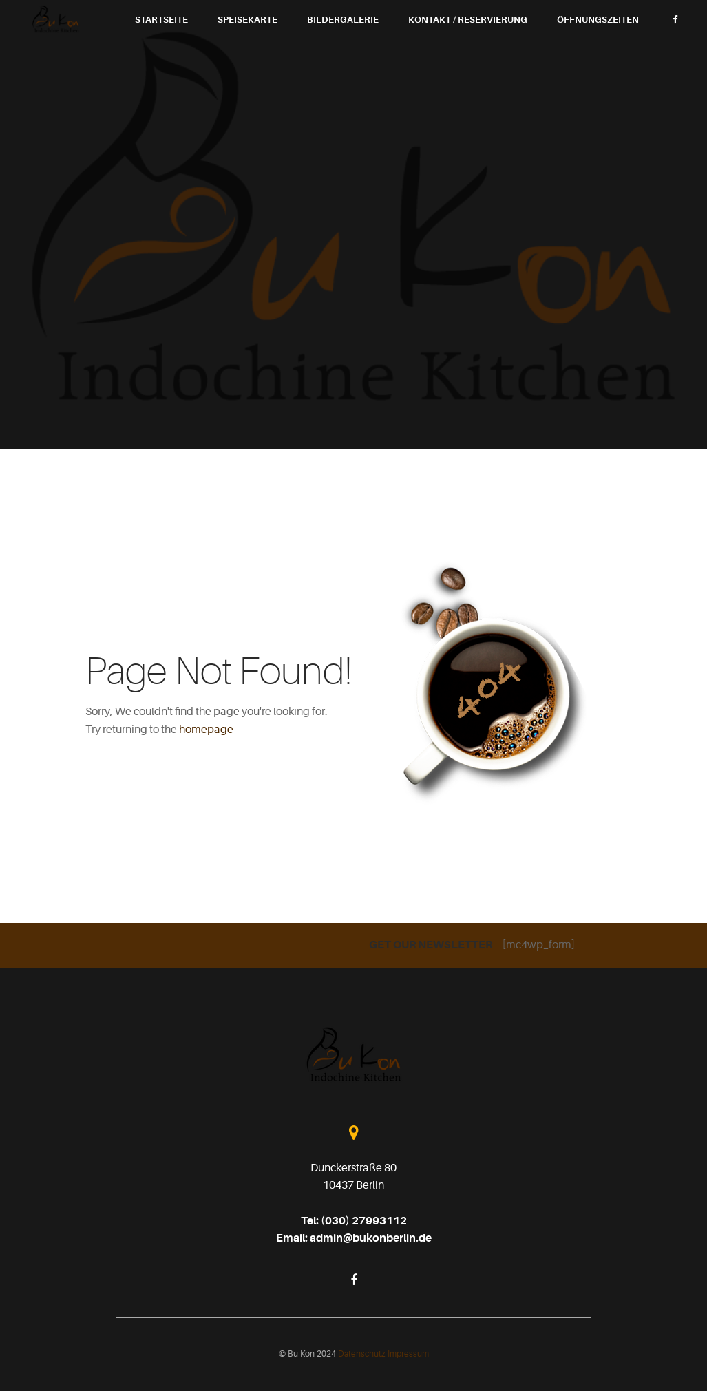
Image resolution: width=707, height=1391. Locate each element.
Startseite (186, 41)
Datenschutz (363, 1354)
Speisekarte (272, 41)
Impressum (408, 1354)
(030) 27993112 (364, 1221)
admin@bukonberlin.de (371, 1238)
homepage (206, 729)
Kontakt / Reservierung (492, 41)
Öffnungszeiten (623, 41)
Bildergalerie (367, 41)
